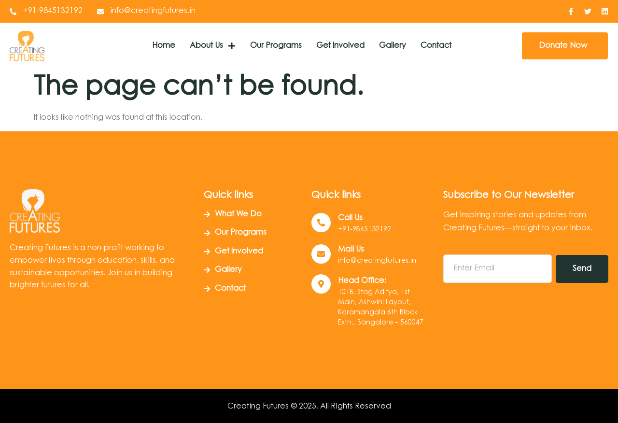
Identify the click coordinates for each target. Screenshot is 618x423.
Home (163, 46)
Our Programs (276, 46)
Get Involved (340, 46)
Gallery (392, 46)
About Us (213, 46)
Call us (350, 218)
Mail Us (351, 250)
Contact (436, 46)
